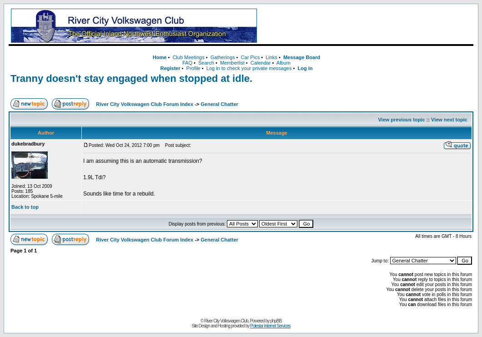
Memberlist (232, 62)
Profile (193, 68)
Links (271, 57)
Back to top (25, 207)
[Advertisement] (367, 26)
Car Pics (250, 57)
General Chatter (219, 104)
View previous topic (401, 119)
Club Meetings (188, 57)
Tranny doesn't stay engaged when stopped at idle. (131, 78)
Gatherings (223, 57)
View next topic (449, 119)
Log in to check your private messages (249, 68)
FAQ (187, 62)
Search (206, 62)
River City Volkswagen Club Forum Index (144, 104)
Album (283, 62)
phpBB (275, 320)
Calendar (261, 62)
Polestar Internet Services (270, 325)
